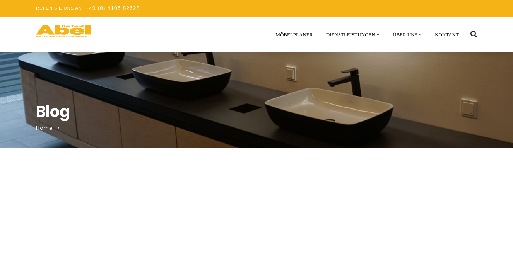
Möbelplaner (294, 34)
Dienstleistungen (350, 34)
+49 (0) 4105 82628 (113, 8)
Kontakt (447, 34)
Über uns (405, 34)
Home (44, 128)
